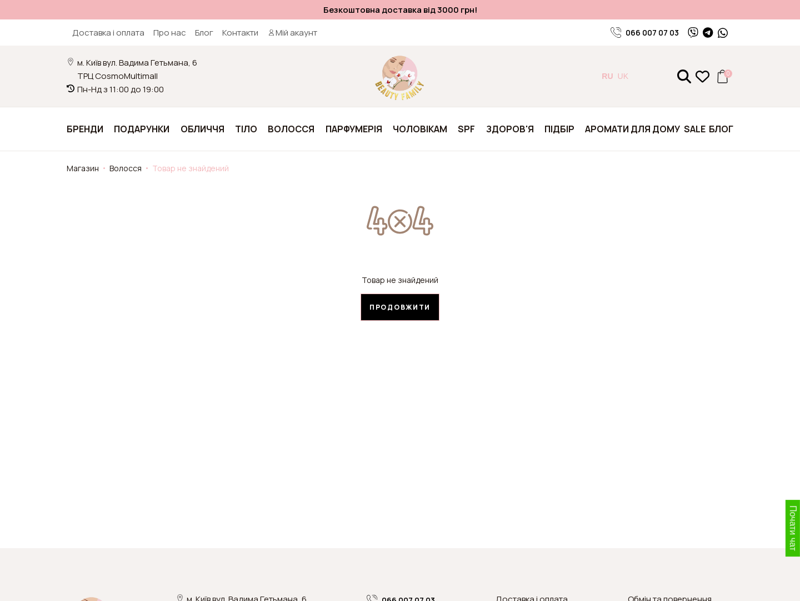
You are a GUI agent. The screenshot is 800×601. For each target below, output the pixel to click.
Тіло (246, 129)
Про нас (169, 32)
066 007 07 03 (645, 32)
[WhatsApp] (723, 32)
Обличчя (202, 129)
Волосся (291, 129)
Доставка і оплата (108, 32)
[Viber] (693, 32)
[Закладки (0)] (702, 76)
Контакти (240, 32)
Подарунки (141, 129)
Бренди (85, 129)
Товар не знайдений (190, 168)
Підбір (559, 129)
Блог (204, 32)
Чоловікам (420, 129)
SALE (695, 129)
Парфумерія (354, 129)
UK (623, 76)
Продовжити (400, 307)
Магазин (83, 168)
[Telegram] (708, 32)
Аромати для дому (632, 129)
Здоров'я (510, 129)
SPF (466, 129)
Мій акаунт (292, 32)
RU (607, 76)
